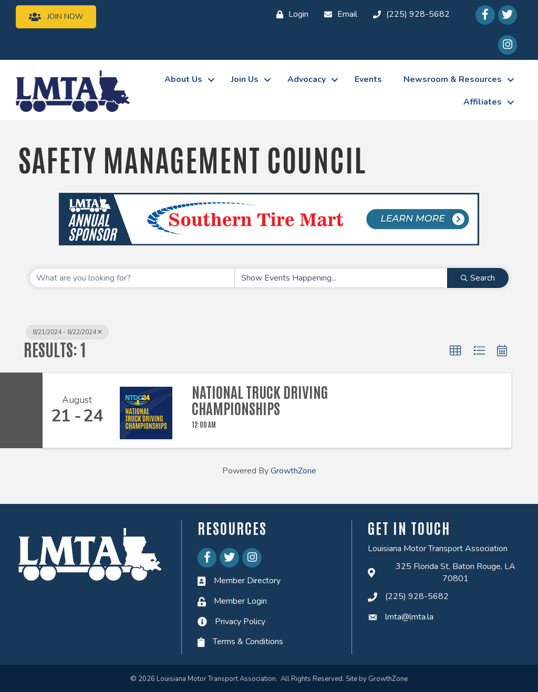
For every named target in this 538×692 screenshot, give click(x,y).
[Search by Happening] (341, 278)
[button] (455, 351)
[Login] (289, 14)
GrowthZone (293, 471)
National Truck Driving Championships (260, 400)
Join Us (244, 79)
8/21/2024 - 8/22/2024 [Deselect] (67, 332)
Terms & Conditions (248, 641)
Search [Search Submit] (478, 278)
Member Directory (247, 580)
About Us (183, 79)
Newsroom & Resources (453, 79)
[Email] (338, 14)
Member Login (240, 601)
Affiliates (482, 102)
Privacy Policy (240, 621)
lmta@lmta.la (409, 617)
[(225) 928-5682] (409, 14)
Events (368, 79)
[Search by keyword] (132, 278)
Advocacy (306, 79)
